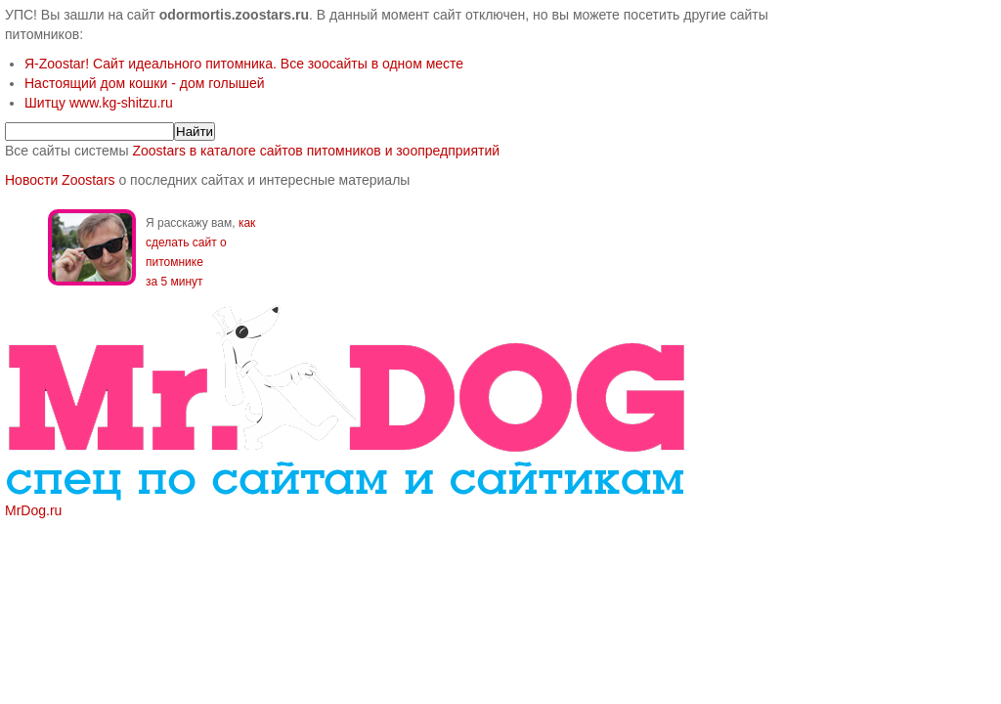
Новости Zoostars (60, 180)
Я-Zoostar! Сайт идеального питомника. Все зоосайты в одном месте (243, 63)
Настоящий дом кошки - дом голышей (144, 83)
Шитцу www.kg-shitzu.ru (98, 102)
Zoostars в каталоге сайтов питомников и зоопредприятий (316, 150)
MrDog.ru (33, 510)
